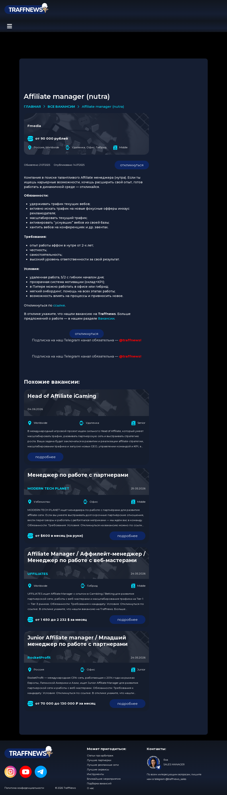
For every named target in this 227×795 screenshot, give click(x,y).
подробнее (45, 457)
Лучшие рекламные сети (103, 764)
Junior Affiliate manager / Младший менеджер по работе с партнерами (77, 641)
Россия (35, 670)
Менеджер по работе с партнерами (77, 475)
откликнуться (131, 165)
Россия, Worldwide (43, 147)
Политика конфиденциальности (24, 787)
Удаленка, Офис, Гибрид (86, 147)
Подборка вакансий (99, 783)
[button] (9, 26)
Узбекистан (38, 502)
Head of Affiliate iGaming (61, 396)
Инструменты (95, 774)
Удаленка (89, 423)
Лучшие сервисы (98, 769)
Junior (138, 670)
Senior (138, 423)
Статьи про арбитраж (100, 755)
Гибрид (89, 586)
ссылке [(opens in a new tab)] (59, 305)
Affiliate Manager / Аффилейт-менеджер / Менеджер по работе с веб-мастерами (86, 557)
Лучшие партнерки (99, 760)
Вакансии (106, 318)
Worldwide (37, 423)
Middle (120, 147)
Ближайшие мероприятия (104, 778)
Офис (90, 502)
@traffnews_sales (176, 779)
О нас (90, 788)
